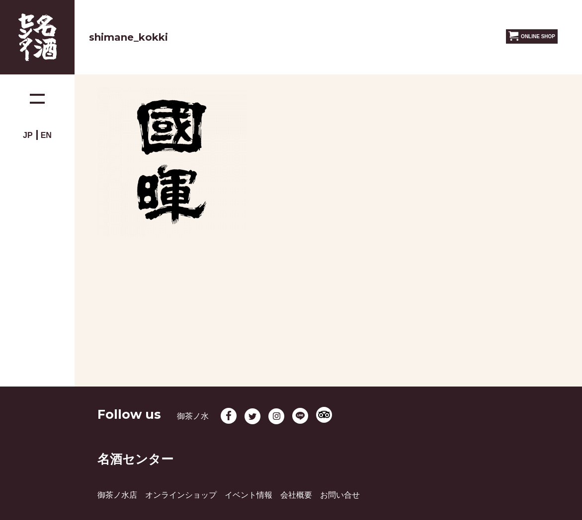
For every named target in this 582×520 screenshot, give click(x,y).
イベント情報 (248, 495)
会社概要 (296, 495)
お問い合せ (340, 495)
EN (46, 135)
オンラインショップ (181, 495)
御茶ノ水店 (117, 495)
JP (28, 135)
